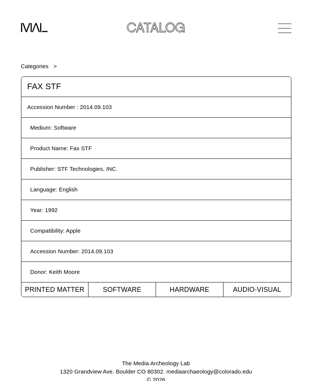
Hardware (190, 289)
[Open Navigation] (284, 28)
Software (122, 289)
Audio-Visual (257, 289)
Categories (35, 66)
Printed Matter (54, 289)
